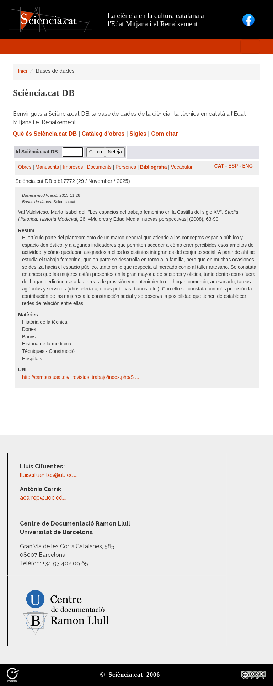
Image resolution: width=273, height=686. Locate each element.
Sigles (137, 134)
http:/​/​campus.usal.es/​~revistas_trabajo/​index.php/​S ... (81, 377)
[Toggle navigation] (250, 46)
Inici (22, 71)
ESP (233, 166)
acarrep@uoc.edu (43, 497)
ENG (247, 166)
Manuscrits (47, 167)
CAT (219, 166)
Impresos (73, 167)
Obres (24, 167)
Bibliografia (153, 167)
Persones (126, 167)
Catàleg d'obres (103, 134)
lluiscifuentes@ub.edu (49, 475)
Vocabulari (182, 167)
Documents (99, 167)
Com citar (164, 134)
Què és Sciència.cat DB (45, 134)
